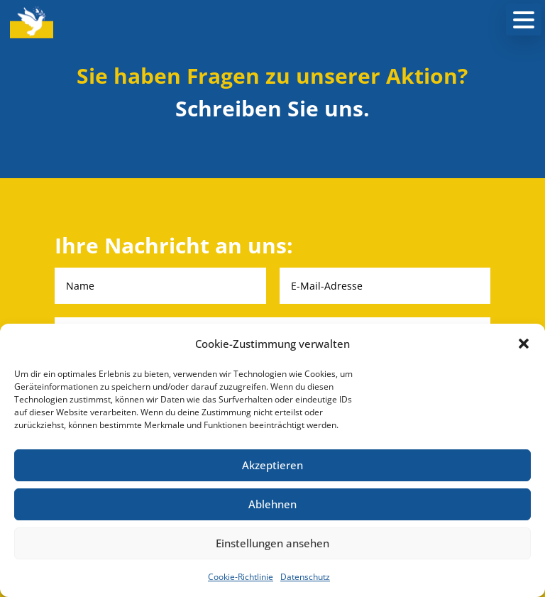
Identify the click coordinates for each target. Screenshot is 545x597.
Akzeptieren (272, 465)
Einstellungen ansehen (272, 543)
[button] (524, 343)
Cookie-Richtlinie (240, 577)
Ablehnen (272, 504)
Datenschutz (305, 577)
